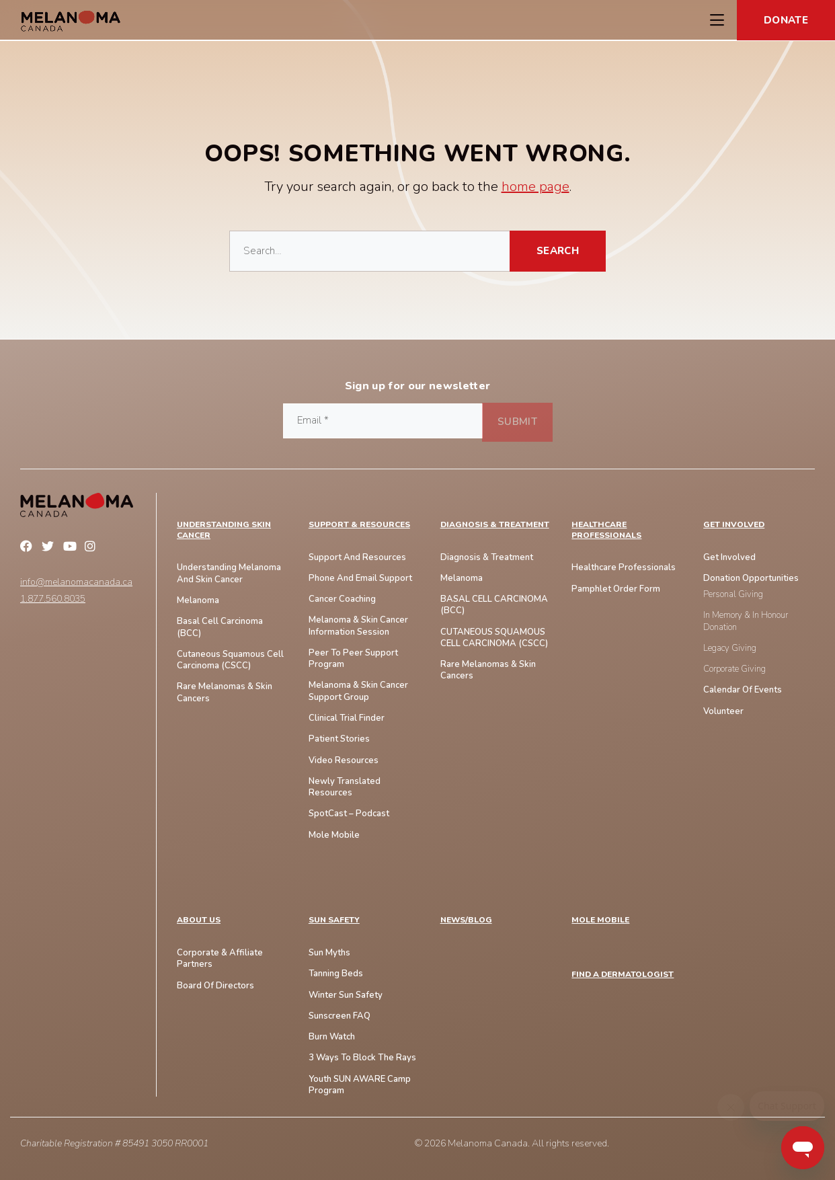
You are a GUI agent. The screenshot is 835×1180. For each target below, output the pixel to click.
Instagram (93, 548)
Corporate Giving (734, 669)
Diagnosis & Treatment (494, 525)
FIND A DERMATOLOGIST (622, 975)
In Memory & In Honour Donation (745, 621)
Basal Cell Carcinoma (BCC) (220, 627)
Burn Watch (332, 1037)
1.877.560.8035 (52, 599)
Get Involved (733, 525)
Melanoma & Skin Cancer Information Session (358, 626)
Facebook (28, 548)
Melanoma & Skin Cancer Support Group (358, 691)
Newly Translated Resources (345, 787)
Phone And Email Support (360, 578)
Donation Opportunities (751, 578)
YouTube (71, 548)
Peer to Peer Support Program (353, 658)
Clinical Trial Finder (347, 718)
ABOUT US (199, 920)
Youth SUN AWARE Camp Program (360, 1085)
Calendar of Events (742, 690)
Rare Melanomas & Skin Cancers (488, 670)
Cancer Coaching (342, 599)
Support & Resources (359, 525)
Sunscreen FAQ (339, 1016)
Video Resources (344, 760)
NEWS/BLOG (466, 920)
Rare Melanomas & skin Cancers (224, 692)
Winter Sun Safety (346, 995)
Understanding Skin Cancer (224, 530)
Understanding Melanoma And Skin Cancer (229, 573)
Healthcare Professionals (606, 530)
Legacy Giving (729, 648)
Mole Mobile (334, 835)
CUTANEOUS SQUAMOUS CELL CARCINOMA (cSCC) (494, 638)
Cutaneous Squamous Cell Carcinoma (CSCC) (230, 660)
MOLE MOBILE (600, 920)
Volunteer (723, 711)
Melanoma (198, 600)
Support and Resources (357, 557)
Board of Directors (215, 986)
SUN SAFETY (334, 920)
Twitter (50, 548)
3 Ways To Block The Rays (362, 1058)
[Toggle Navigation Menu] (717, 20)
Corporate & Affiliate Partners (220, 958)
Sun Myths (329, 953)
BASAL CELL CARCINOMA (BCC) (494, 605)
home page (535, 187)
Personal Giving (733, 594)
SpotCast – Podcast (349, 814)
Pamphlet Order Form (615, 589)
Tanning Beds (336, 974)
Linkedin (114, 548)
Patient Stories (339, 739)
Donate (786, 20)
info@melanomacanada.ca (76, 582)
